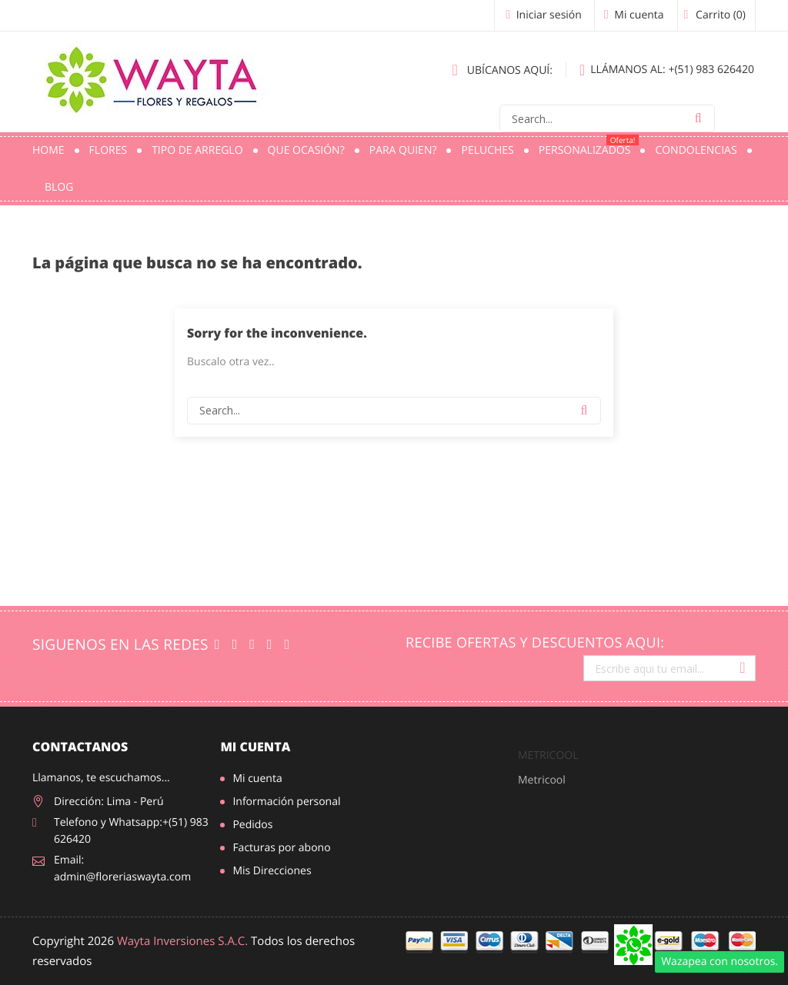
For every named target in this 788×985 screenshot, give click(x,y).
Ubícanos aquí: (502, 70)
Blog (59, 187)
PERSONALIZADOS (589, 146)
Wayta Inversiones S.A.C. (182, 941)
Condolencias (695, 150)
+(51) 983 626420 (666, 70)
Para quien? (403, 150)
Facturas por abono (281, 847)
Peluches (487, 150)
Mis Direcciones (271, 871)
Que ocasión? (306, 150)
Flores (108, 150)
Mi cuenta (255, 746)
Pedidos (252, 824)
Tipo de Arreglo (197, 150)
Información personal (286, 801)
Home (48, 150)
